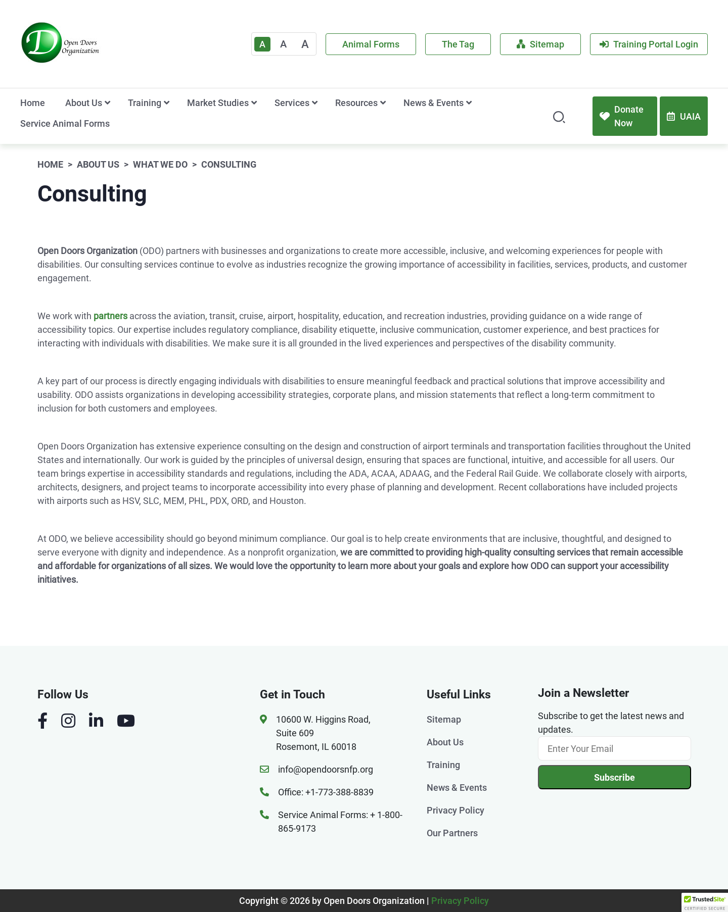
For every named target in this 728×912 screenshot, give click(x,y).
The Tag (458, 44)
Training (144, 102)
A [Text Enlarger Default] (262, 44)
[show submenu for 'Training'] (166, 103)
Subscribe (614, 777)
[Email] (614, 748)
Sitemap (540, 44)
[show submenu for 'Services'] (314, 103)
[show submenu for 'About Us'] (107, 103)
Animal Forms (370, 44)
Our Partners (452, 833)
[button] (704, 902)
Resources (356, 102)
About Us (83, 102)
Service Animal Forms (65, 123)
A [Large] (305, 44)
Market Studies (218, 102)
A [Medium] (283, 44)
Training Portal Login (649, 44)
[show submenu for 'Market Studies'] (254, 103)
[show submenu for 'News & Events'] (469, 103)
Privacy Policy (455, 810)
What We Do (160, 164)
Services (292, 102)
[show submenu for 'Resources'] (383, 103)
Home (32, 102)
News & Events (433, 102)
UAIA (684, 116)
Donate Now (622, 116)
